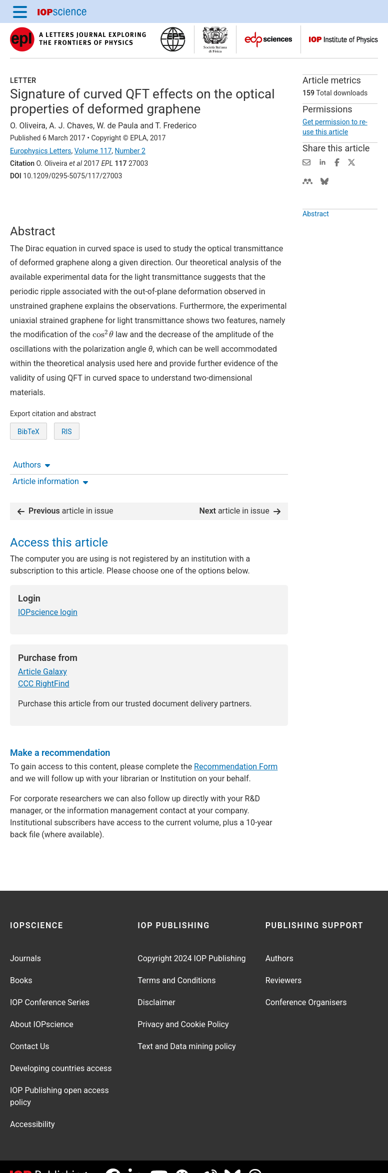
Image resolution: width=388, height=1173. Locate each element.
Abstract (315, 225)
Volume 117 (93, 151)
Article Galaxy (42, 652)
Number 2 (129, 151)
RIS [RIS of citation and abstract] (67, 457)
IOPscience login (48, 593)
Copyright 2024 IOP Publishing (192, 939)
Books (21, 961)
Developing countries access (61, 1049)
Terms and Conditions (177, 961)
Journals (25, 939)
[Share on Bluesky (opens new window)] (324, 180)
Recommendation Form (236, 747)
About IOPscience (42, 1005)
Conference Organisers (306, 983)
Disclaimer (156, 983)
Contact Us (30, 1027)
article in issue (66, 492)
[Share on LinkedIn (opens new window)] (322, 161)
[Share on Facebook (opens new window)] (337, 161)
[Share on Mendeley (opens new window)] (307, 180)
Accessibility (32, 1105)
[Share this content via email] (306, 161)
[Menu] (20, 11)
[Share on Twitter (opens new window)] (352, 161)
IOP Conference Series (50, 983)
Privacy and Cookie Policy (183, 1005)
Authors (31, 203)
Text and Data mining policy (187, 1027)
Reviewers (284, 961)
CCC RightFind (44, 664)
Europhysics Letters (41, 151)
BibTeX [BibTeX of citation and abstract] (29, 457)
